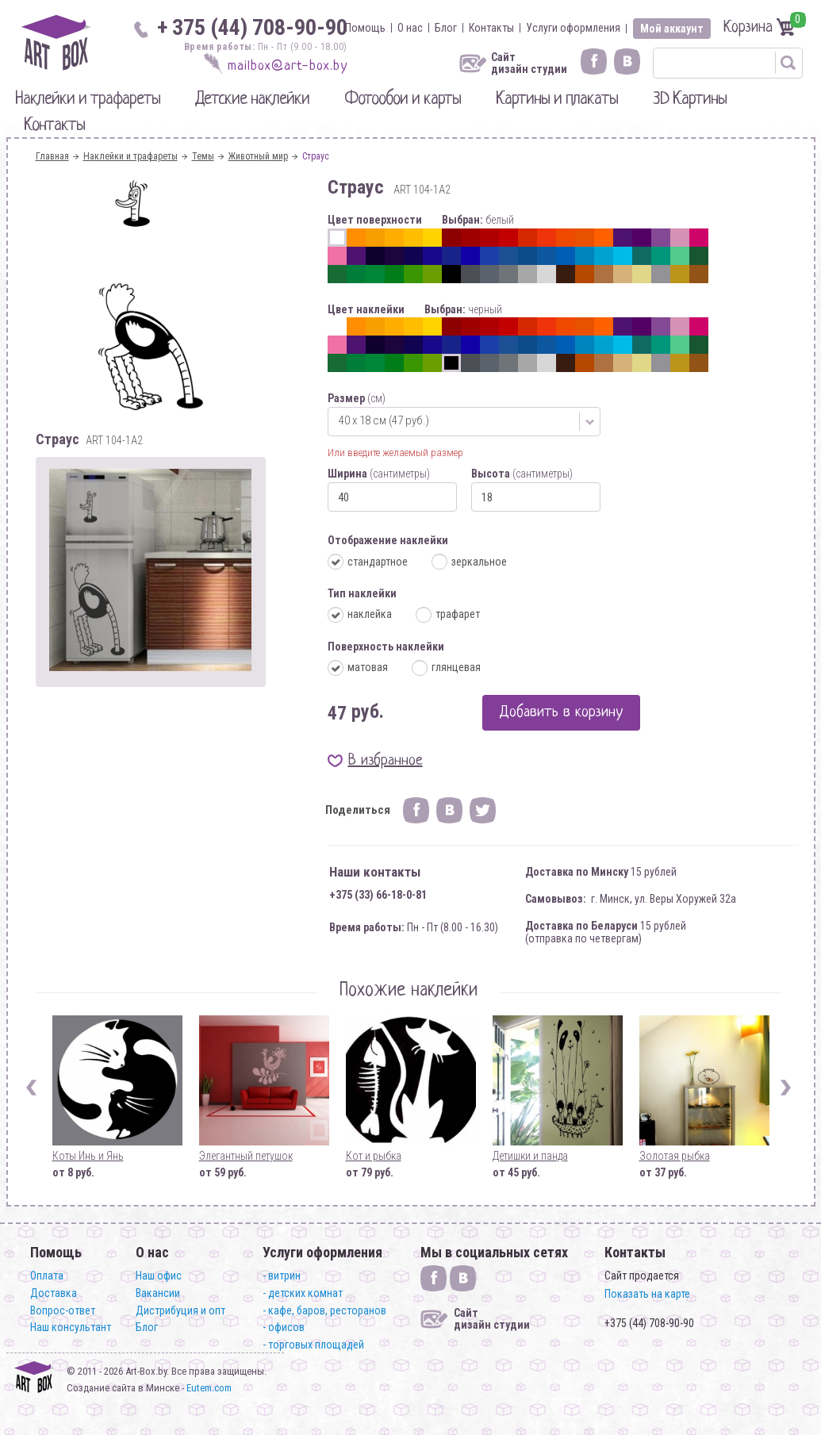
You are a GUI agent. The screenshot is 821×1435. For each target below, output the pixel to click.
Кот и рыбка (373, 1155)
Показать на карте (647, 1293)
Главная (52, 156)
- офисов (284, 1327)
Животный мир (258, 156)
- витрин (282, 1275)
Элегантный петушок (246, 1155)
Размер (357, 398)
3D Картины (690, 99)
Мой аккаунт (672, 28)
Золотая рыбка (674, 1155)
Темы (203, 156)
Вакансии (158, 1293)
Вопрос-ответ (62, 1310)
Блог (446, 27)
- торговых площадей (313, 1344)
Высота (522, 473)
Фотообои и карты (402, 99)
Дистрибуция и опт (180, 1310)
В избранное (385, 761)
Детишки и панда (530, 1155)
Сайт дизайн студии (529, 63)
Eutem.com (209, 1388)
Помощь (365, 27)
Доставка (53, 1293)
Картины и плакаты (557, 99)
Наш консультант (70, 1327)
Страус (315, 156)
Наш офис (159, 1275)
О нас (410, 27)
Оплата (46, 1275)
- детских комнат (303, 1293)
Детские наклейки (252, 99)
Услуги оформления (573, 27)
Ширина (379, 473)
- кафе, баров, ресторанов (324, 1310)
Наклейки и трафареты (87, 99)
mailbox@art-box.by (287, 66)
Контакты (491, 27)
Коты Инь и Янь (88, 1155)
